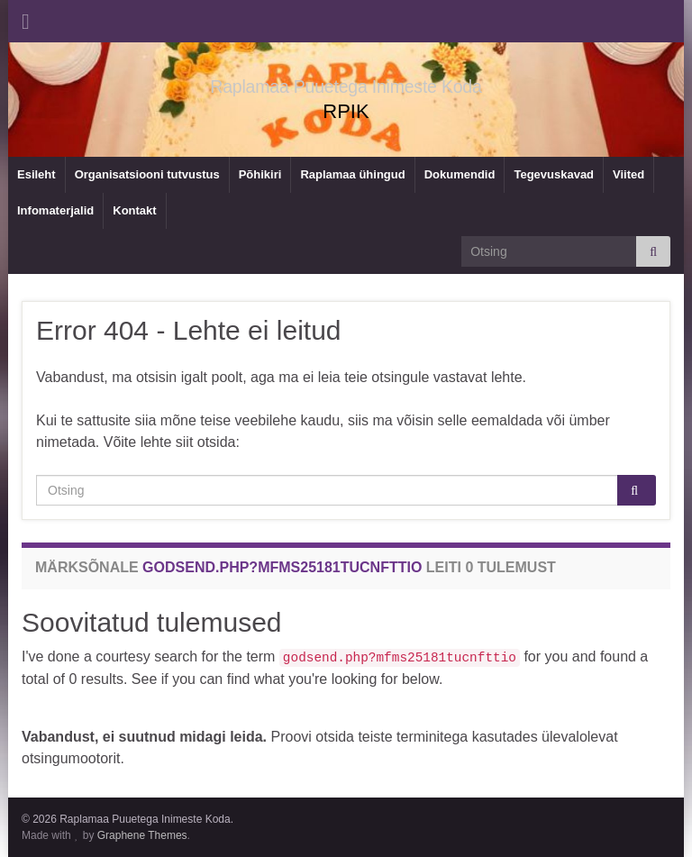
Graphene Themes (142, 835)
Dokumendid (460, 174)
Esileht (36, 174)
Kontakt (134, 210)
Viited (628, 174)
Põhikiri (260, 174)
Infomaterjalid (55, 210)
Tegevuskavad (554, 174)
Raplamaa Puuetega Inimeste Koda (346, 83)
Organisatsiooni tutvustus (147, 174)
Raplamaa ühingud (352, 174)
